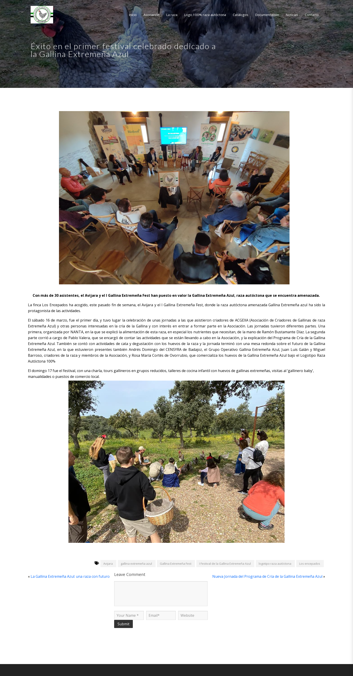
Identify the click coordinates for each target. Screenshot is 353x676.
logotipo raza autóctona (275, 564)
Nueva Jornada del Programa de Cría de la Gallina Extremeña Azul (267, 576)
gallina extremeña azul (136, 564)
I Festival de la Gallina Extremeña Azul (225, 564)
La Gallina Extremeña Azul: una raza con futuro (70, 576)
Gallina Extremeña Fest (175, 564)
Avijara (108, 564)
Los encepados (309, 564)
